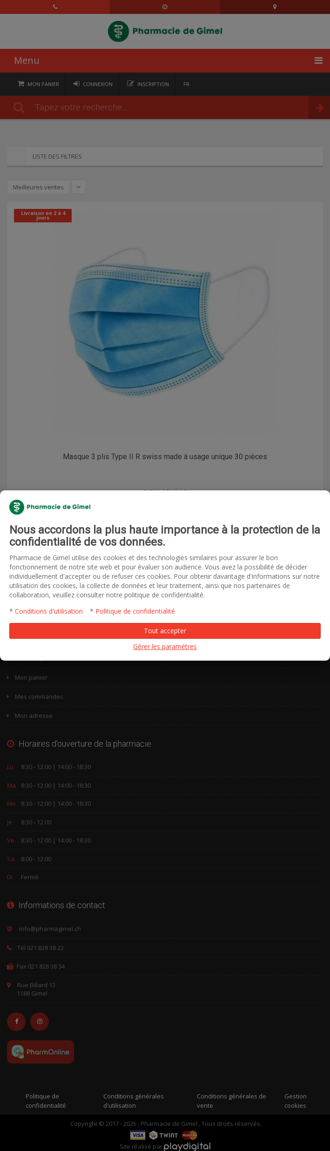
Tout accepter (165, 630)
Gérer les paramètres (165, 646)
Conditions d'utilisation (49, 611)
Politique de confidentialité (135, 611)
